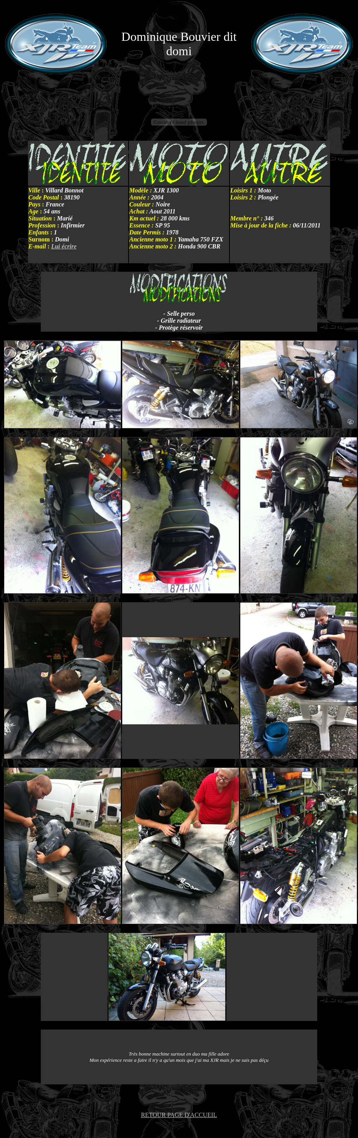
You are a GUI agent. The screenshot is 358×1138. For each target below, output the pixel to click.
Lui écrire (63, 246)
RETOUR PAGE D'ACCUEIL (179, 1115)
